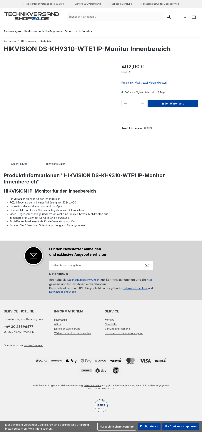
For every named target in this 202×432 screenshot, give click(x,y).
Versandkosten (92, 385)
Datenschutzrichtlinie (135, 288)
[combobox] (116, 16)
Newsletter (111, 324)
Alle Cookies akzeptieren (180, 426)
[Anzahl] (134, 103)
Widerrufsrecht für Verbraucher (72, 333)
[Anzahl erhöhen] (142, 103)
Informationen (68, 311)
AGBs (57, 324)
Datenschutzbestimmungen (83, 279)
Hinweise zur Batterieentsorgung (124, 333)
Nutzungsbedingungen (62, 291)
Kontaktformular (33, 345)
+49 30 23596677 (18, 327)
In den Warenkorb (172, 103)
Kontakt (109, 319)
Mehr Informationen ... (41, 428)
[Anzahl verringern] (125, 103)
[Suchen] (168, 16)
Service (112, 311)
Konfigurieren (149, 426)
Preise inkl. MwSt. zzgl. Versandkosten (144, 82)
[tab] (19, 164)
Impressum (60, 319)
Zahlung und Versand (117, 328)
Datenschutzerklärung (67, 328)
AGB (149, 279)
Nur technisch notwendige (117, 426)
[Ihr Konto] (185, 16)
